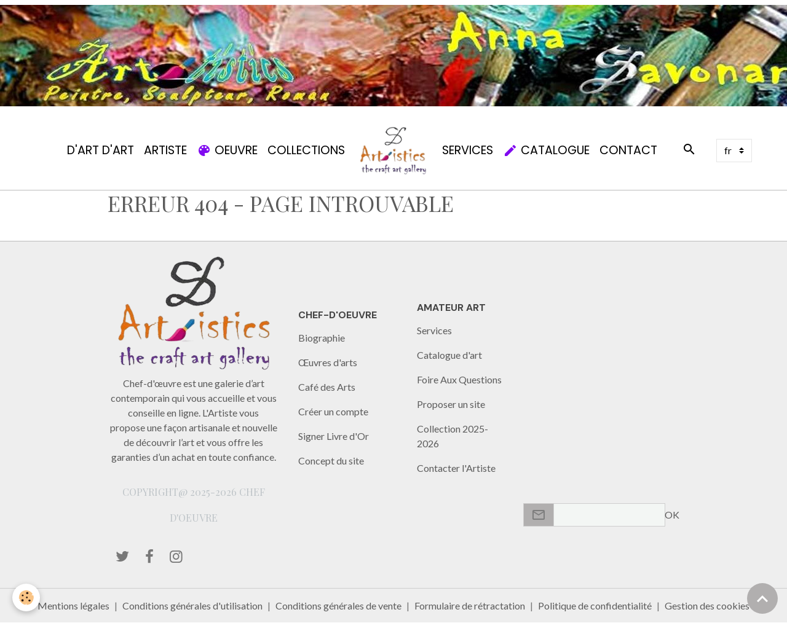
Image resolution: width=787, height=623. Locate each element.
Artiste (165, 150)
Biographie (321, 337)
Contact (628, 150)
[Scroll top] (762, 598)
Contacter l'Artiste (456, 468)
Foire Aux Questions (459, 379)
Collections (306, 150)
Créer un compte (333, 411)
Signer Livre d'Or (333, 436)
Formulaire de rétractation (469, 605)
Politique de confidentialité (595, 605)
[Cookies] (26, 597)
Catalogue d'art (449, 355)
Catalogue (546, 150)
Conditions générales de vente (338, 605)
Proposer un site (451, 404)
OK (672, 514)
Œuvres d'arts (327, 362)
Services (467, 150)
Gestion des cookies (707, 605)
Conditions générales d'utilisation (192, 605)
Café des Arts (326, 387)
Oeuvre (227, 150)
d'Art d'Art (100, 150)
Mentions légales (73, 605)
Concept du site (331, 460)
